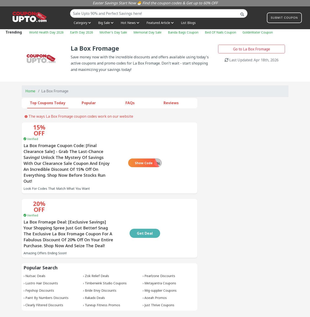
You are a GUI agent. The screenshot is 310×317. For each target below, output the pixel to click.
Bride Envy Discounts (100, 267)
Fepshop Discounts (39, 267)
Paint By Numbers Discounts (46, 274)
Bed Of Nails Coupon (220, 32)
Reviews (171, 102)
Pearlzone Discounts (159, 252)
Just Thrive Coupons (159, 281)
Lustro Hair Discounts (41, 259)
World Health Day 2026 (46, 32)
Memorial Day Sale (147, 32)
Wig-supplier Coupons (160, 267)
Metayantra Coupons (160, 259)
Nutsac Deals (35, 252)
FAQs (130, 102)
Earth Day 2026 (81, 32)
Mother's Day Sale (113, 32)
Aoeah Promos (155, 274)
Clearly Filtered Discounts (44, 281)
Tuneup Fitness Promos (102, 281)
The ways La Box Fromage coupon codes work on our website (79, 116)
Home (30, 91)
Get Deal (175, 209)
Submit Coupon (284, 18)
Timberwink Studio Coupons (106, 259)
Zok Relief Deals (97, 252)
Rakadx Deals (95, 274)
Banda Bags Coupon (183, 32)
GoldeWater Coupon (257, 32)
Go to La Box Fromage (251, 49)
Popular (89, 102)
